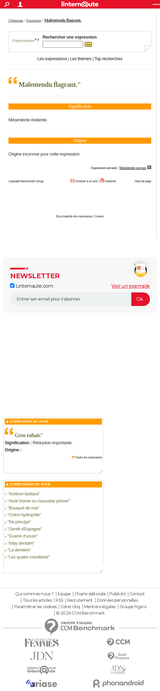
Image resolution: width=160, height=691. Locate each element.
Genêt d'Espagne (25, 528)
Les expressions (52, 58)
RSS (59, 600)
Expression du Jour (29, 421)
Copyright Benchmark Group (26, 181)
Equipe (64, 594)
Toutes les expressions (88, 457)
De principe (19, 521)
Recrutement (80, 600)
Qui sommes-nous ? (34, 594)
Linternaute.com (31, 286)
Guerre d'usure (22, 536)
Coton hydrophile (24, 514)
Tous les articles (37, 600)
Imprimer (110, 181)
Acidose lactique (23, 493)
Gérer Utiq (70, 606)
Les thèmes (80, 58)
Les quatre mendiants (28, 556)
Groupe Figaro (132, 606)
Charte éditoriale (90, 594)
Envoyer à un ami (86, 181)
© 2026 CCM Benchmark (80, 613)
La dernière (19, 549)
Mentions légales (99, 606)
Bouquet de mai (23, 507)
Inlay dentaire (21, 543)
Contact (99, 216)
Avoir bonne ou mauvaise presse (39, 500)
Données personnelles (117, 600)
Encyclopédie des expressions (74, 216)
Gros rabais (28, 435)
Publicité (117, 594)
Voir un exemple (130, 286)
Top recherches (109, 58)
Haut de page (143, 181)
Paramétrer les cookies (35, 606)
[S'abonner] (80, 299)
